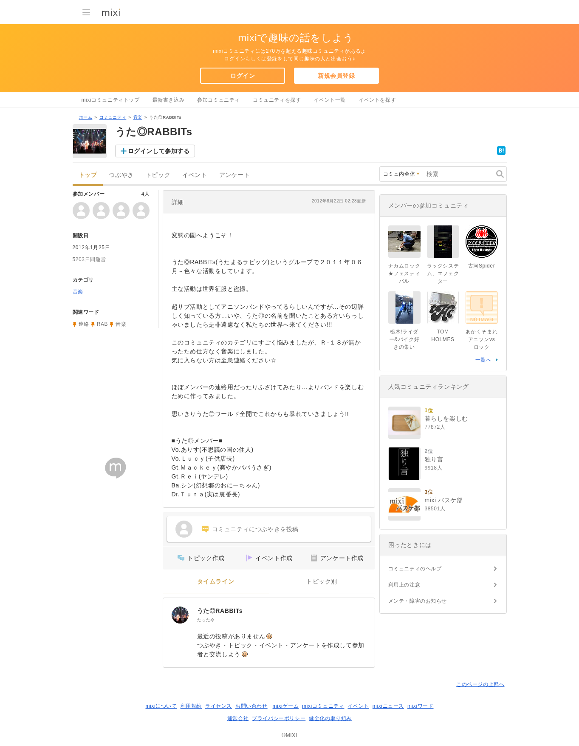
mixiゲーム (286, 706)
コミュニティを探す (277, 100)
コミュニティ (113, 117)
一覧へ (483, 360)
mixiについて (161, 706)
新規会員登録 (336, 75)
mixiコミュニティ (323, 706)
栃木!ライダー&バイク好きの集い (404, 339)
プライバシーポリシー (278, 718)
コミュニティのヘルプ (415, 569)
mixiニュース (388, 706)
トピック (158, 175)
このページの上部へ (480, 684)
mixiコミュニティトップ (111, 100)
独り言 (434, 459)
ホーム (86, 117)
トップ (88, 175)
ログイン (242, 75)
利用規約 (191, 706)
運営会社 (238, 718)
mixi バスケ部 (444, 500)
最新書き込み (169, 100)
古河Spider (481, 266)
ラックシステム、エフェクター (443, 273)
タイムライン (215, 581)
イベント (194, 175)
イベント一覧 (330, 100)
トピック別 (321, 581)
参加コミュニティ (218, 100)
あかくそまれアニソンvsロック (482, 339)
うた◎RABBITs (220, 610)
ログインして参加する (159, 151)
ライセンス (218, 706)
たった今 (206, 620)
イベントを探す (377, 100)
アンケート (234, 175)
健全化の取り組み (330, 718)
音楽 (137, 117)
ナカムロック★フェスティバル (404, 273)
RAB (102, 324)
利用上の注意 (404, 585)
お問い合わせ (251, 706)
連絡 (84, 324)
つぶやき (121, 175)
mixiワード (420, 706)
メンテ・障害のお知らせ (417, 601)
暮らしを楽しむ (446, 418)
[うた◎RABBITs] (180, 615)
